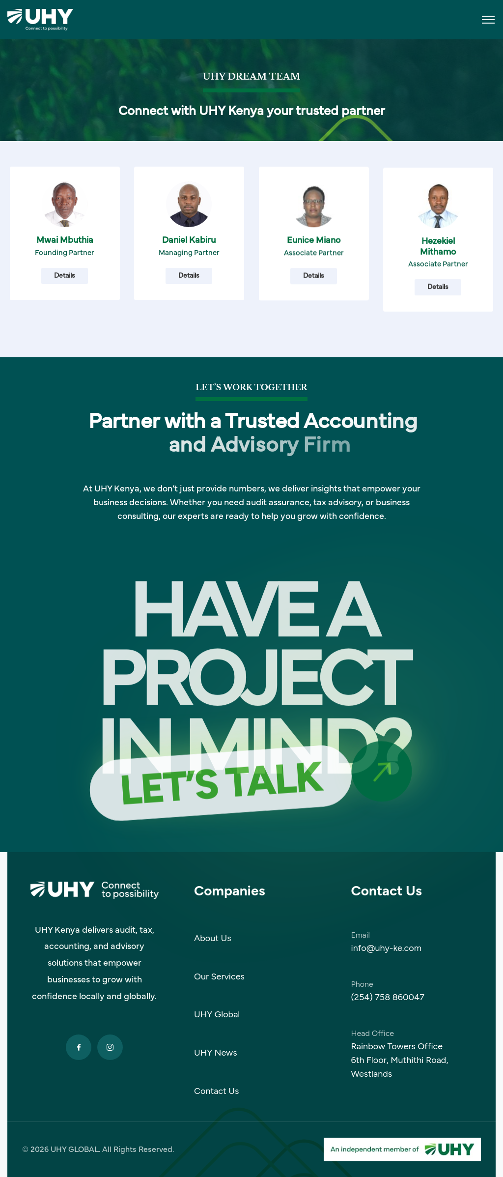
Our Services (219, 976)
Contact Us (216, 1091)
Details (64, 294)
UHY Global (217, 1014)
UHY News (215, 1052)
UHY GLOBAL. (75, 1149)
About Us (212, 938)
